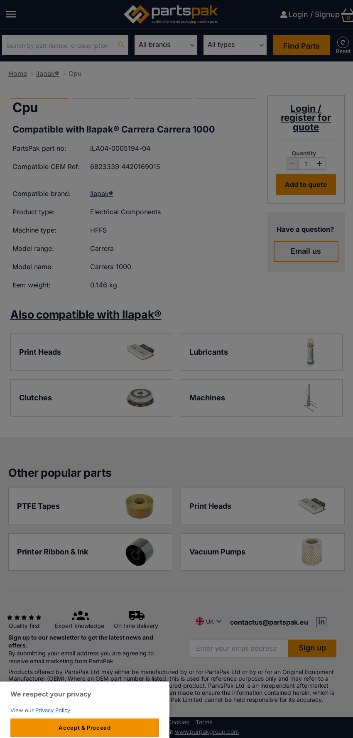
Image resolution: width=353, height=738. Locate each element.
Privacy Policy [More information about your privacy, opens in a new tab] (52, 729)
